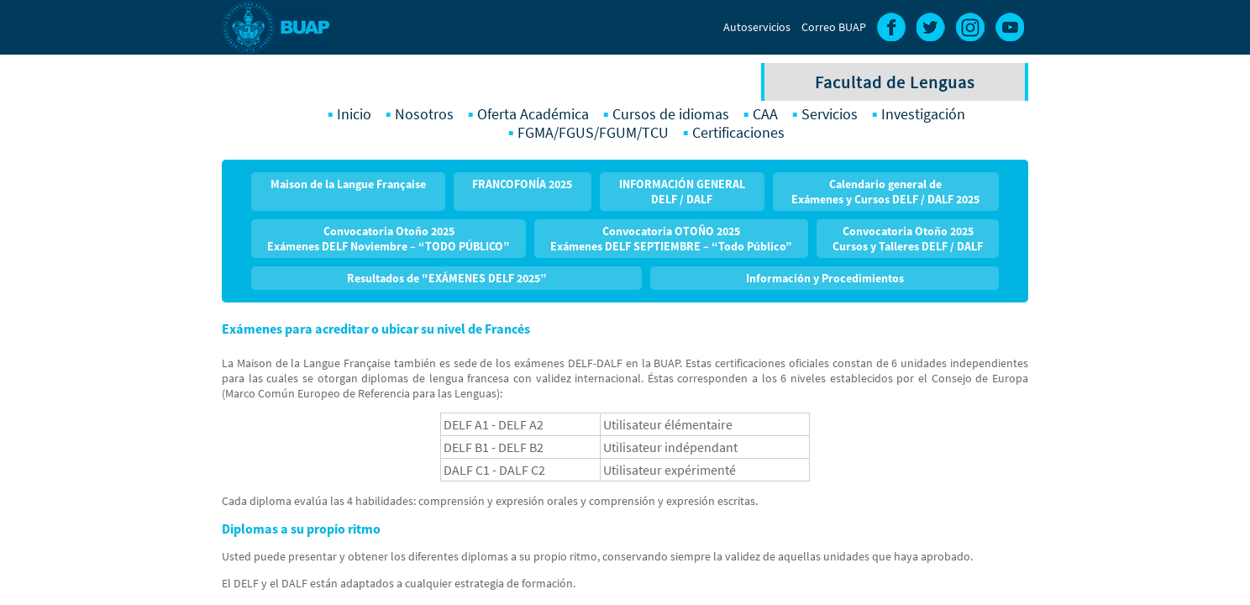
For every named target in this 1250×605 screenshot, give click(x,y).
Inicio (354, 114)
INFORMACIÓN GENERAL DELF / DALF (682, 191)
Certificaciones (738, 133)
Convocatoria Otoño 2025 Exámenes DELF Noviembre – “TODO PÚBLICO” (388, 239)
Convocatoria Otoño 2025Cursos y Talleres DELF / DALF (907, 239)
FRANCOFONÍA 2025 (522, 184)
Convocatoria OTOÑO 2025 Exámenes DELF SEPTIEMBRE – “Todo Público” (671, 239)
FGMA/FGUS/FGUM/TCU (593, 133)
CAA (765, 114)
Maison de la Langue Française (348, 184)
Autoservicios (756, 26)
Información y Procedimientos (825, 278)
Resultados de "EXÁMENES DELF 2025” (447, 278)
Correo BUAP (833, 26)
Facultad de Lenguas (894, 81)
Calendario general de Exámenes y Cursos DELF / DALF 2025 (885, 191)
